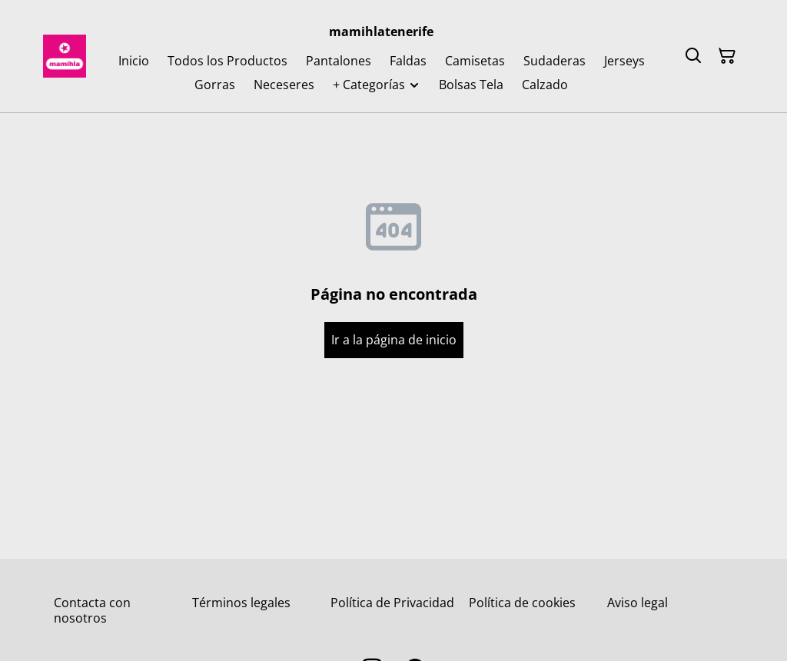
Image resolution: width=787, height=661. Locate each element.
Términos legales (241, 602)
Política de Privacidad (392, 602)
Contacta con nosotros (92, 610)
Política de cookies (522, 602)
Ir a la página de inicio (394, 339)
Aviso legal (637, 602)
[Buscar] (693, 56)
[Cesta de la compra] (727, 56)
